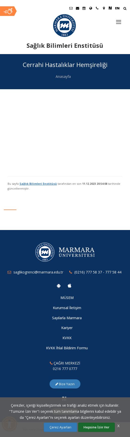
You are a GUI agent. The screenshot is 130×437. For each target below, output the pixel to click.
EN (117, 8)
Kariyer (67, 327)
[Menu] (118, 20)
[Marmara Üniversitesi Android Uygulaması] (59, 286)
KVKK (67, 337)
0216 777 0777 (65, 368)
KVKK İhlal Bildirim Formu (67, 348)
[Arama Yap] (125, 9)
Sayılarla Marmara (67, 317)
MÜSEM (67, 297)
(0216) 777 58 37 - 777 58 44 (97, 272)
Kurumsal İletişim (67, 307)
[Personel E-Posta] (77, 8)
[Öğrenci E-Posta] (70, 8)
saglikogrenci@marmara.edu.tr (38, 272)
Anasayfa (63, 76)
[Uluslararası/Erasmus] (90, 8)
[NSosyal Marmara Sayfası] (110, 8)
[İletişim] (97, 8)
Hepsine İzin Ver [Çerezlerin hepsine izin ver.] (96, 427)
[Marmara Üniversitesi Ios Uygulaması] (70, 286)
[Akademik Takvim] (83, 8)
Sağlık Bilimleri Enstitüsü (38, 184)
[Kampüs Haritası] (103, 8)
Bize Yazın (65, 384)
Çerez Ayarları (60, 427)
